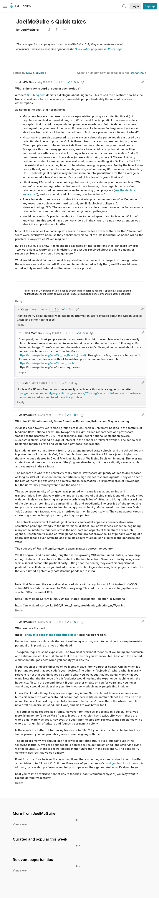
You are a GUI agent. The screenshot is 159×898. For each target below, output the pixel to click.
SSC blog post (36, 95)
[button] (70, 82)
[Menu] (5, 6)
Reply (19, 301)
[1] (137, 161)
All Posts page (113, 49)
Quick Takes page (86, 49)
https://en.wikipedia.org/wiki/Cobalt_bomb (46, 363)
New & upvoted (36, 72)
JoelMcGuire (30, 30)
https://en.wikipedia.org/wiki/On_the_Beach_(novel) (52, 355)
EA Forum (21, 6)
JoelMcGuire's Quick (51, 21)
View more (20, 824)
